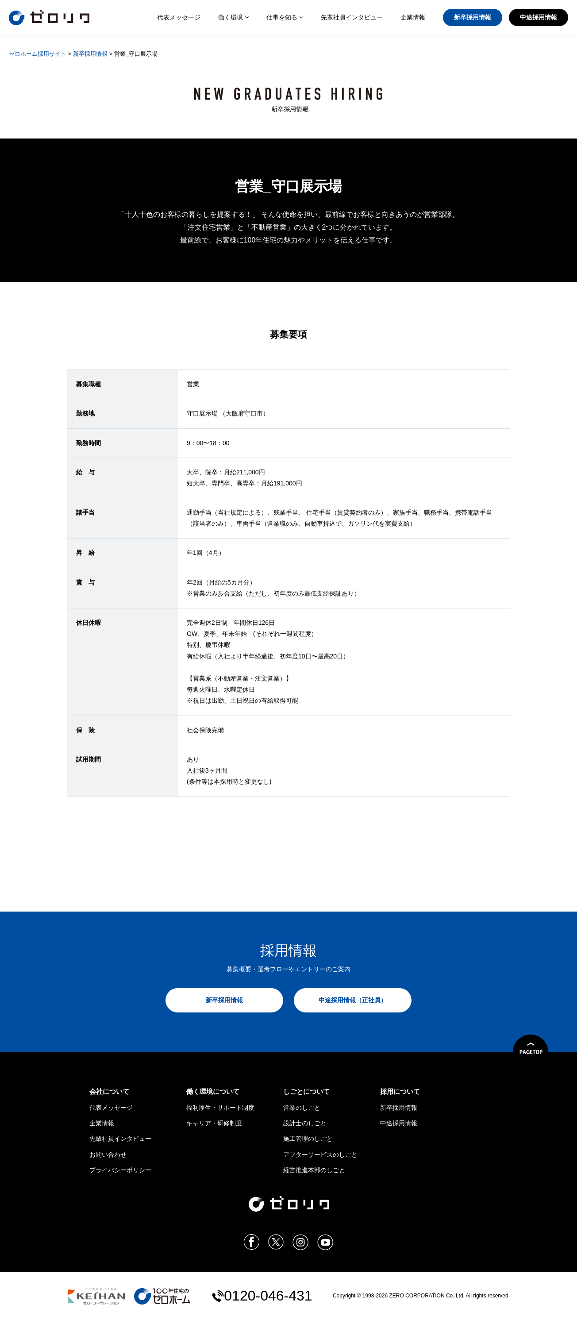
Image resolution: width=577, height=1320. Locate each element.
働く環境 (233, 17)
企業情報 (412, 17)
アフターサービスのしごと (320, 1154)
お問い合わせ (108, 1154)
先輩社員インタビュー (352, 17)
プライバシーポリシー (120, 1170)
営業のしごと (301, 1107)
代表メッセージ (178, 17)
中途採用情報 (538, 17)
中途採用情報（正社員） (353, 1000)
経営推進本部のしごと (314, 1170)
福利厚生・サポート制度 (220, 1107)
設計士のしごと (305, 1123)
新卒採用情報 (472, 17)
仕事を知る (284, 17)
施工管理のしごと (308, 1138)
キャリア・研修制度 (214, 1123)
